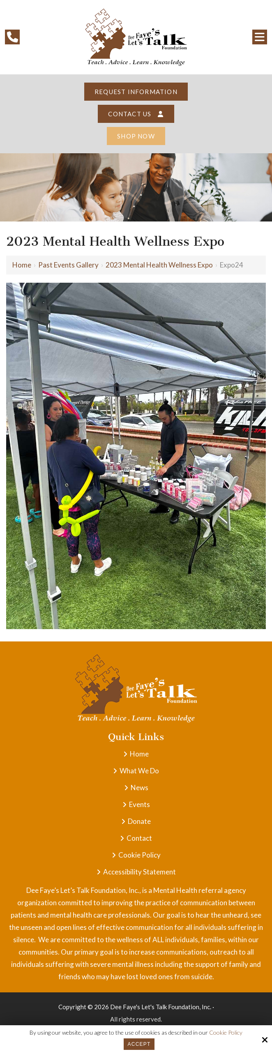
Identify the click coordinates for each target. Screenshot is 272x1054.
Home (21, 265)
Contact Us (136, 114)
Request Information (136, 91)
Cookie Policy (225, 1032)
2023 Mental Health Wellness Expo (159, 265)
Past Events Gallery (68, 265)
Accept (139, 1044)
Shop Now (136, 136)
